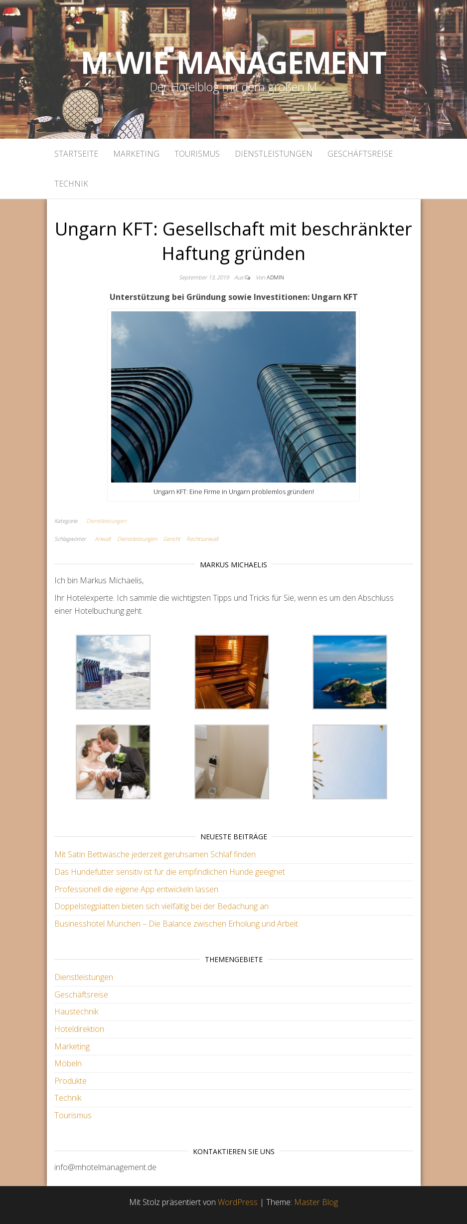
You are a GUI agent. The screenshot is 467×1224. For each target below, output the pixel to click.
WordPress (238, 1202)
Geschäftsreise (360, 153)
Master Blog (316, 1202)
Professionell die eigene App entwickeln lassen (136, 889)
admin (275, 277)
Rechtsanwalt (202, 538)
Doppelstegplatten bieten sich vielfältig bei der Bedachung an (161, 906)
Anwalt (103, 538)
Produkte (70, 1080)
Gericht (171, 538)
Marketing (136, 153)
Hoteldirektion (79, 1028)
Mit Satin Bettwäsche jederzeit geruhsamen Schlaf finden (155, 854)
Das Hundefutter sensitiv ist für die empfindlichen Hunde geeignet (169, 871)
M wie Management (233, 62)
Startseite (76, 153)
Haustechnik (76, 1011)
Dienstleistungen (273, 153)
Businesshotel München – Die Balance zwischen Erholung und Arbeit (176, 923)
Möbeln (68, 1063)
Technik (71, 183)
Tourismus (197, 153)
